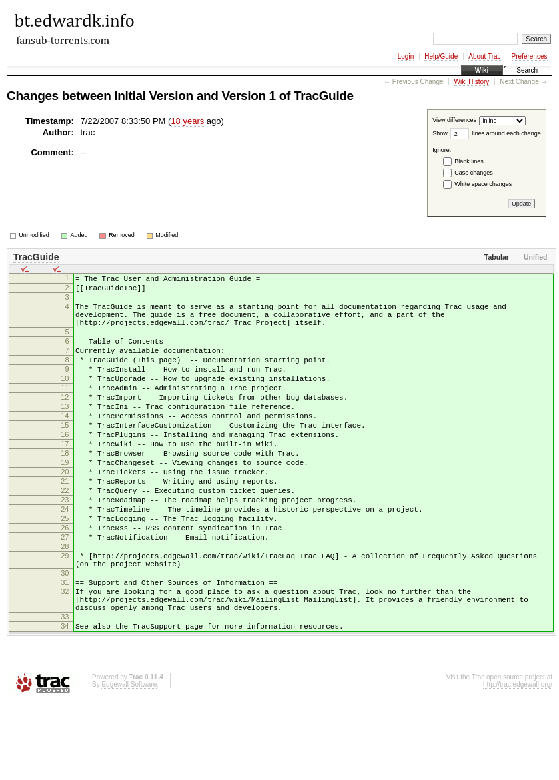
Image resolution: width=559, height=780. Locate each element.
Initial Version (153, 96)
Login (406, 56)
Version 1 (248, 96)
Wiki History (472, 81)
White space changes (483, 184)
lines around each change (506, 133)
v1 (25, 269)
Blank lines (469, 161)
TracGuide (324, 96)
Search (527, 70)
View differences (454, 120)
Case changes (473, 172)
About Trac (484, 56)
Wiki (481, 70)
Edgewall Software (129, 762)
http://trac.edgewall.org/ (517, 762)
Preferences (530, 56)
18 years (187, 121)
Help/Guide (441, 56)
